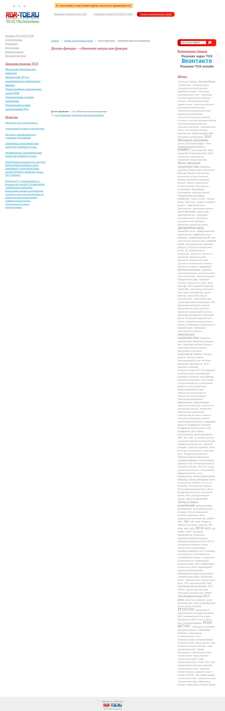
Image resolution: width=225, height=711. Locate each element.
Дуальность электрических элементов (195, 263)
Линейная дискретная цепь (190, 444)
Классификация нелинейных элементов (194, 375)
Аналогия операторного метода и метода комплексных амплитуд (197, 122)
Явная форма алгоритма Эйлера (201, 684)
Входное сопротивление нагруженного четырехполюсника (193, 175)
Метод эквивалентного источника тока (192, 517)
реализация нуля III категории (196, 616)
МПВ (180, 528)
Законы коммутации (202, 299)
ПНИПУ (208, 593)
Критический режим (203, 434)
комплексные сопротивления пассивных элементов (194, 413)
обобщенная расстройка (188, 576)
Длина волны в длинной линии (191, 241)
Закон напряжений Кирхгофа (201, 286)
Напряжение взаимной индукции (192, 538)
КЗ (198, 370)
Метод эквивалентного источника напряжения (193, 513)
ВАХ (208, 136)
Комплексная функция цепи (190, 399)
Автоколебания (206, 81)
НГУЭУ (210, 541)
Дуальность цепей (197, 257)
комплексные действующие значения (196, 407)
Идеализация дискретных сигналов (193, 305)
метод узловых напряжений (188, 503)
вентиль (181, 143)
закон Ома (183, 289)
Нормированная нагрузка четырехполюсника (195, 568)
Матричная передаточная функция (193, 457)
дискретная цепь (191, 228)
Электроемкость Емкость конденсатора (24, 128)
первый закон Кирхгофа (197, 589)
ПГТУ (210, 586)
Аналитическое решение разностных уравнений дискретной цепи (194, 112)
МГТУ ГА (202, 466)
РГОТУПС (186, 609)
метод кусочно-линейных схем (191, 482)
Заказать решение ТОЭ (21, 64)
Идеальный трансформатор (190, 315)
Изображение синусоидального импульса (192, 329)
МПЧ (186, 528)
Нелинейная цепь (202, 554)
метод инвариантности (190, 475)
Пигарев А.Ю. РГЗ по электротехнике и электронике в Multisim (22, 81)
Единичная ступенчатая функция (195, 271)
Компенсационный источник (191, 389)
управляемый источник (188, 668)
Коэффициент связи (187, 431)
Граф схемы (190, 202)
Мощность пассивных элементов (192, 525)
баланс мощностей (202, 133)
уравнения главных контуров (193, 670)
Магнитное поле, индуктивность (21, 122)
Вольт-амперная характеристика (189, 164)
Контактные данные (192, 51)
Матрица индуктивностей (195, 454)
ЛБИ (180, 437)
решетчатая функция (192, 623)
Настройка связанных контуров (192, 541)
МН (192, 521)
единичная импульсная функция (88, 115)
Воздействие (183, 160)
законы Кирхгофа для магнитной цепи (192, 297)
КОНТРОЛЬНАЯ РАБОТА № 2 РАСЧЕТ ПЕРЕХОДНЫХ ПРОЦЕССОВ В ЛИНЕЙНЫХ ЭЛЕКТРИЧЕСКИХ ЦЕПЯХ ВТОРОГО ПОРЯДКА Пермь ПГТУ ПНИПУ (25, 169)
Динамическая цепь (187, 215)
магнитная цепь (195, 450)
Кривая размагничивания (190, 433)
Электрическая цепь (207, 678)
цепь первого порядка (205, 675)
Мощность (206, 521)
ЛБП (191, 437)
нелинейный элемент (189, 557)
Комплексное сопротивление (193, 402)
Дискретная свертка (199, 224)
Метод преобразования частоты (195, 491)
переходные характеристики (190, 593)
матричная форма (187, 460)
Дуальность (196, 254)
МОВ (197, 521)
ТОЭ (207, 662)
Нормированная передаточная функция (195, 573)
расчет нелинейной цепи (204, 603)
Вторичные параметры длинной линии (194, 168)
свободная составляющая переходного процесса (196, 628)
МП (210, 525)
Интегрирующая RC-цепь (189, 360)
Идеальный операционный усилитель (194, 312)
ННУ (197, 564)
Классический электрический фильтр (196, 381)
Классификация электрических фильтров (196, 378)
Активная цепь (184, 85)
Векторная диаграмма (193, 140)
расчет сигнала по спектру (189, 606)
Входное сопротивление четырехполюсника (193, 184)
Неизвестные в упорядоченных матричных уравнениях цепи (192, 549)
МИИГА (210, 518)
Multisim (193, 82)
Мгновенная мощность (204, 463)
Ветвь (208, 143)
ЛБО (185, 437)
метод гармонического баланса (196, 468)
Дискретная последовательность (192, 216)
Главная (55, 40)
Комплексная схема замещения (192, 396)
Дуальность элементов (188, 266)
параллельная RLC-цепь (200, 583)
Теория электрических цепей (156, 14)
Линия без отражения (198, 447)
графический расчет (196, 205)
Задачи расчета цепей (196, 283)
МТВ (192, 528)
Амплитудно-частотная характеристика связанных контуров (195, 98)
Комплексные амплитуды (189, 405)
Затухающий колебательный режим (194, 302)
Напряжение (199, 535)
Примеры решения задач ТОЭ (70, 14)
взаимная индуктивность (191, 146)
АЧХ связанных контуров (196, 130)
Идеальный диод (185, 308)
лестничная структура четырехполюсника (196, 441)
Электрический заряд (187, 681)
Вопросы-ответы (14, 51)
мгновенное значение (187, 466)
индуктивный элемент (190, 354)
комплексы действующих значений (193, 418)
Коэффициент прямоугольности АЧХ (194, 428)
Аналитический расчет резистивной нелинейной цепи (196, 106)
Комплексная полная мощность (192, 393)
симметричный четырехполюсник (190, 635)
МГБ (190, 463)
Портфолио (11, 43)
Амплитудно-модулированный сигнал (194, 93)
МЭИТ (188, 531)
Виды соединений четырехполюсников (195, 152)
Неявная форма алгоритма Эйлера (193, 562)
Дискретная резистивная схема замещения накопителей (192, 221)
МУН (200, 528)
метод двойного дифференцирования (196, 471)
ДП (186, 250)
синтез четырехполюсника (189, 638)
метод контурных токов (202, 479)
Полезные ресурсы (15, 55)
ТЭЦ (212, 662)
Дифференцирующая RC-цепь (202, 237)
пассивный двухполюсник (192, 586)
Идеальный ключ (202, 308)
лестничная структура (204, 437)
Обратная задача (193, 580)
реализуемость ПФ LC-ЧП (190, 619)
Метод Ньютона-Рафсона (200, 486)
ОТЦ (186, 583)
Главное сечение (197, 199)
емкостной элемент (206, 273)
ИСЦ (206, 364)
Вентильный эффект (195, 143)
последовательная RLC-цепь (194, 597)
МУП (208, 528)
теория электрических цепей (191, 660)
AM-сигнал (183, 82)
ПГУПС (181, 589)
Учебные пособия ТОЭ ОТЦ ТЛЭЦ (113, 14)
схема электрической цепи (195, 647)
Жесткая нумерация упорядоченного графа (196, 278)
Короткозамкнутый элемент (190, 421)
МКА (180, 521)
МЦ (214, 528)
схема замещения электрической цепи (196, 644)
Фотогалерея (12, 47)
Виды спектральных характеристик (195, 155)
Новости (11, 117)
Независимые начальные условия (193, 544)
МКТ (187, 521)
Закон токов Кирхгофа (193, 292)
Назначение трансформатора (190, 533)
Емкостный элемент (187, 276)
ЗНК (213, 302)
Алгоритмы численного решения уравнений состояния (192, 90)
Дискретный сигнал (187, 231)
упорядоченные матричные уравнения (195, 665)
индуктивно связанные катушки (197, 344)
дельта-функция (62, 115)
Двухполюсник (184, 208)
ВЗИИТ (184, 149)
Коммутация (200, 386)
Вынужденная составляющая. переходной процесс (194, 191)
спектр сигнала (202, 643)
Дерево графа (203, 211)
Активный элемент (200, 85)
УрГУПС (190, 675)
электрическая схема (187, 678)
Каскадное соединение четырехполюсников (188, 368)
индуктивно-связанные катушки (192, 347)
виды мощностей (199, 150)
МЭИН (181, 531)
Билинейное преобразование (191, 137)
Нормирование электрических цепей (196, 565)
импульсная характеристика (188, 335)
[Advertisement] (111, 80)
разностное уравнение (195, 600)
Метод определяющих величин (192, 489)
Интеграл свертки (195, 357)
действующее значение (203, 208)
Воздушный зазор (199, 160)
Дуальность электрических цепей (193, 260)
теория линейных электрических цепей (193, 657)
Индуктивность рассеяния (189, 351)
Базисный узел (184, 133)
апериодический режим (188, 127)
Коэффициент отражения (199, 425)
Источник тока (196, 364)
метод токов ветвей (196, 498)
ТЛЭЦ (200, 662)
